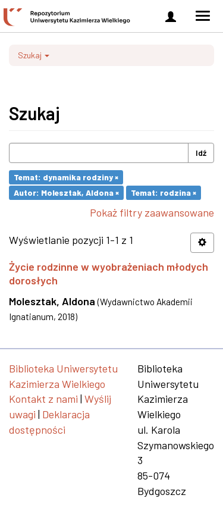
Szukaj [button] (33, 55)
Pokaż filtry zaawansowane (152, 212)
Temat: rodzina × (163, 192)
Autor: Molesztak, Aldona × (66, 192)
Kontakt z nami (43, 398)
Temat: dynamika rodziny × (66, 177)
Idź (201, 153)
